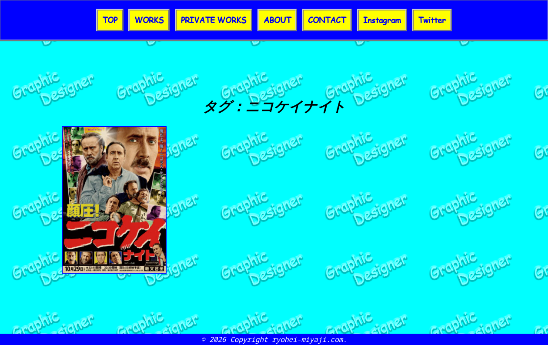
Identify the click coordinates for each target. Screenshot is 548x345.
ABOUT (277, 20)
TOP (109, 20)
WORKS (149, 20)
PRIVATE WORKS (213, 20)
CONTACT (327, 20)
